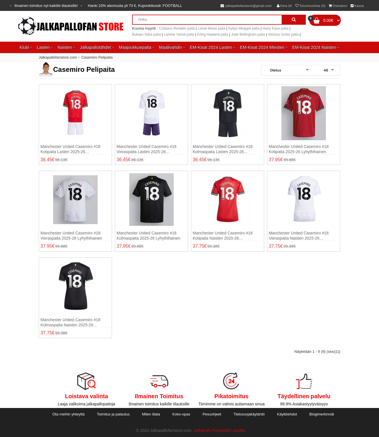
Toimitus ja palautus (113, 414)
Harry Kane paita (276, 28)
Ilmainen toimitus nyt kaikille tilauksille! (46, 5)
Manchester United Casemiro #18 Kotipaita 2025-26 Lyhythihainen (299, 149)
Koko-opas (181, 414)
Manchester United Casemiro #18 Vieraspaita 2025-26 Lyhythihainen (71, 235)
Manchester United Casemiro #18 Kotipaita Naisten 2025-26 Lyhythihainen (223, 236)
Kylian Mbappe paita (244, 28)
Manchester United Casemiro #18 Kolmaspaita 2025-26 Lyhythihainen (148, 235)
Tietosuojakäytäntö (249, 414)
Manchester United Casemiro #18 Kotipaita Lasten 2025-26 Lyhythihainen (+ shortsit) (70, 149)
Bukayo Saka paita (146, 34)
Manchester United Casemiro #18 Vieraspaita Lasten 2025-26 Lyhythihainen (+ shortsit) (147, 149)
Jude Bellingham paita (248, 34)
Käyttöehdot (287, 414)
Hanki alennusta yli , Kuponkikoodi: (135, 5)
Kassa (357, 5)
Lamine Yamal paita (179, 34)
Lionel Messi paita (211, 28)
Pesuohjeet (211, 414)
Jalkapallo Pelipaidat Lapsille (219, 430)
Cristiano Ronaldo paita (177, 28)
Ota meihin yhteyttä (68, 414)
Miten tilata (151, 414)
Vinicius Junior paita (283, 34)
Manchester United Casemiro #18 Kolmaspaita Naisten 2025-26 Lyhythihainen (70, 322)
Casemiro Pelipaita (97, 57)
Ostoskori (338, 5)
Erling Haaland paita (212, 34)
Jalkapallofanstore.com (58, 57)
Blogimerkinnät (321, 414)
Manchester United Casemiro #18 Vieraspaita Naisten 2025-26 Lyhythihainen (299, 236)
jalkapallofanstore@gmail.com (246, 5)
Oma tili (284, 5)
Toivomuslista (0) (310, 5)
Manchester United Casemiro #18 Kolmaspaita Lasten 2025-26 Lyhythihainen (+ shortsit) (223, 149)
